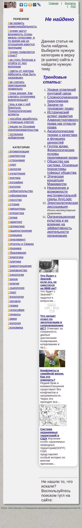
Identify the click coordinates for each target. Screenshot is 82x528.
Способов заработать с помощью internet (23, 120)
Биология (14, 169)
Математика (16, 226)
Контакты (70, 3)
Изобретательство (20, 191)
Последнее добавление (16, 136)
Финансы (14, 314)
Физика (13, 305)
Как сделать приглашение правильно (17, 85)
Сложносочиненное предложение (62, 99)
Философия (16, 310)
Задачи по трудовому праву (60, 106)
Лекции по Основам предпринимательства (23, 128)
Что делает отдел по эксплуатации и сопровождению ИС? (51, 322)
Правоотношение (20, 266)
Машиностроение (20, 230)
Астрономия (16, 160)
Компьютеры (17, 208)
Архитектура (16, 155)
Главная (53, 3)
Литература (16, 213)
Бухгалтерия (16, 173)
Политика (14, 261)
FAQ (73, 6)
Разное (13, 279)
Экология (14, 323)
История (13, 204)
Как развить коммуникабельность (22, 24)
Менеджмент (17, 239)
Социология (16, 288)
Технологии (16, 296)
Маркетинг (15, 222)
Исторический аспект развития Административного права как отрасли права (62, 120)
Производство (17, 270)
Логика (12, 217)
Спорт (12, 292)
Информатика (17, 195)
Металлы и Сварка (21, 244)
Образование (17, 252)
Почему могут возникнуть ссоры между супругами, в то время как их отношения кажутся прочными (21, 39)
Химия (12, 318)
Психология (16, 274)
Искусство (15, 200)
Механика (15, 248)
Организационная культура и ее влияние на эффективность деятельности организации (61, 226)
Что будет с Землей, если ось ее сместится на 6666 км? (48, 282)
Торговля (14, 301)
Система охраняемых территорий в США (49, 434)
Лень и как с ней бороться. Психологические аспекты (20, 109)
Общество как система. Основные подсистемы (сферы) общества (62, 167)
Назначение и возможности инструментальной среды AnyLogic (62, 193)
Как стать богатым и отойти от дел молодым (22, 63)
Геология (14, 186)
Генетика (14, 177)
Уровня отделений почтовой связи (61, 91)
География (15, 182)
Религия (13, 283)
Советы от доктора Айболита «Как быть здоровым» (22, 74)
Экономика (15, 327)
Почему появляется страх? (21, 53)
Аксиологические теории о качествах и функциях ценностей (62, 136)
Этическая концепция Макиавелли (57, 180)
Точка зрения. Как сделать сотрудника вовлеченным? (21, 96)
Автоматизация (18, 151)
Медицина (15, 235)
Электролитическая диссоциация (62, 204)
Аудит (12, 164)
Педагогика (15, 257)
